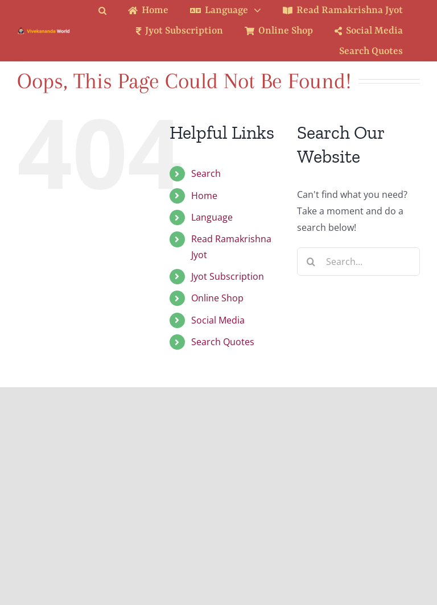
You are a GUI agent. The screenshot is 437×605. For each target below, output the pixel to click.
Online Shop (217, 298)
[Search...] (358, 261)
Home (204, 195)
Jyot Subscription (227, 276)
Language (212, 217)
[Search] (311, 261)
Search (206, 173)
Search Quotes (222, 341)
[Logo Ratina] (44, 31)
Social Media (218, 320)
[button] (110, 10)
